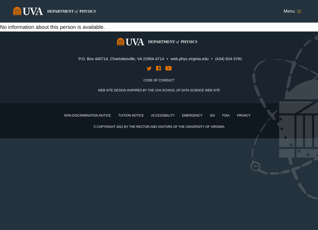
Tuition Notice (131, 115)
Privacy (244, 115)
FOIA (226, 115)
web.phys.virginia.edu (189, 58)
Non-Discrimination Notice (87, 115)
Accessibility (163, 115)
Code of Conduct (159, 80)
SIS (212, 115)
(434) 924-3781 (228, 58)
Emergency (192, 115)
